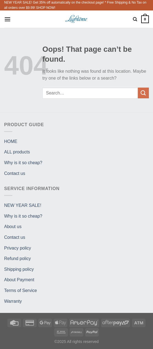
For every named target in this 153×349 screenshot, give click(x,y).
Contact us (14, 173)
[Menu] (7, 19)
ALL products (17, 152)
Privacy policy (17, 248)
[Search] (135, 19)
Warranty (13, 301)
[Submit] (143, 93)
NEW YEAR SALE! (22, 205)
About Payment (19, 279)
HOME (10, 141)
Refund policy (17, 258)
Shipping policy (19, 269)
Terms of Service (20, 290)
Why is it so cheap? (23, 162)
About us (12, 226)
